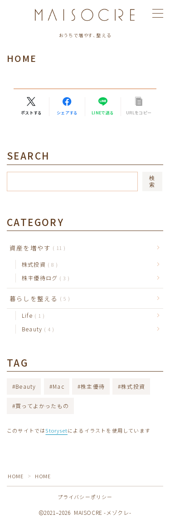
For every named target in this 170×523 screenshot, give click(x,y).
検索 (152, 181)
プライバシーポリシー (85, 496)
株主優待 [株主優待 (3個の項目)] (93, 386)
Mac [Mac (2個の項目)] (58, 386)
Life (31, 315)
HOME (15, 476)
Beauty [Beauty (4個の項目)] (25, 386)
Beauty (36, 329)
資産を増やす (36, 247)
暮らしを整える (38, 298)
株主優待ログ (44, 278)
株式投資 (38, 264)
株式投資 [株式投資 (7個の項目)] (133, 386)
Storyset (56, 430)
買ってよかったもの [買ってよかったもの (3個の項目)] (42, 406)
